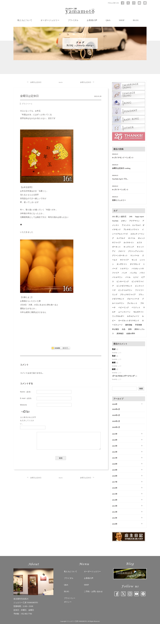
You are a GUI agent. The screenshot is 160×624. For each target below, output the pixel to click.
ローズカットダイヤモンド (128, 321)
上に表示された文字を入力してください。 (28, 420)
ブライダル (73, 20)
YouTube (115, 221)
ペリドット (136, 307)
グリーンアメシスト (136, 251)
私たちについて (24, 20)
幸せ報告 (115, 329)
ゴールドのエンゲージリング (123, 376)
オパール (131, 238)
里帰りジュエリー (119, 200)
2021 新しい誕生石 (119, 217)
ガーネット (116, 247)
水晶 (123, 329)
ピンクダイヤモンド (124, 286)
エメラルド (121, 238)
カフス (139, 243)
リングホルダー (118, 316)
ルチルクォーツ (133, 316)
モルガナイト (138, 312)
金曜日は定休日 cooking (121, 168)
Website (23, 405)
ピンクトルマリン (125, 290)
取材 (114, 349)
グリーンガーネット (120, 255)
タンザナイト (122, 264)
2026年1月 (116, 427)
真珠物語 (120, 333)
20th (130, 217)
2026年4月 (116, 409)
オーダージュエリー (50, 20)
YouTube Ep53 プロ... (120, 179)
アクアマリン (134, 221)
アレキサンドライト (131, 229)
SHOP (121, 20)
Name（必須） (26, 392)
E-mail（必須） (26, 398)
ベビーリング (123, 307)
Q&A (108, 20)
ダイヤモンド (135, 264)
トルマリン (124, 269)
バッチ (124, 273)
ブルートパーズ (133, 299)
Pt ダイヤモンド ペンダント (123, 158)
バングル (133, 273)
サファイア (124, 260)
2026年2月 (116, 421)
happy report (139, 217)
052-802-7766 (26, 614)
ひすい (123, 221)
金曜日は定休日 (35, 82)
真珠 (130, 329)
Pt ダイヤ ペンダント (120, 190)
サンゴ (134, 260)
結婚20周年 (130, 333)
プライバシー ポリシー (69, 600)
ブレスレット (132, 303)
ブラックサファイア (128, 295)
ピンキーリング (123, 281)
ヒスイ (136, 277)
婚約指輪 (128, 325)
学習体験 (138, 325)
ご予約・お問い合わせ (93, 592)
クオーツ (121, 251)
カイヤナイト (129, 243)
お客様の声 (92, 20)
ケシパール (134, 255)
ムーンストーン (124, 312)
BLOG (136, 20)
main (61, 82)
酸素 (114, 363)
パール (127, 277)
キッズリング (129, 247)
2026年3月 (116, 415)
